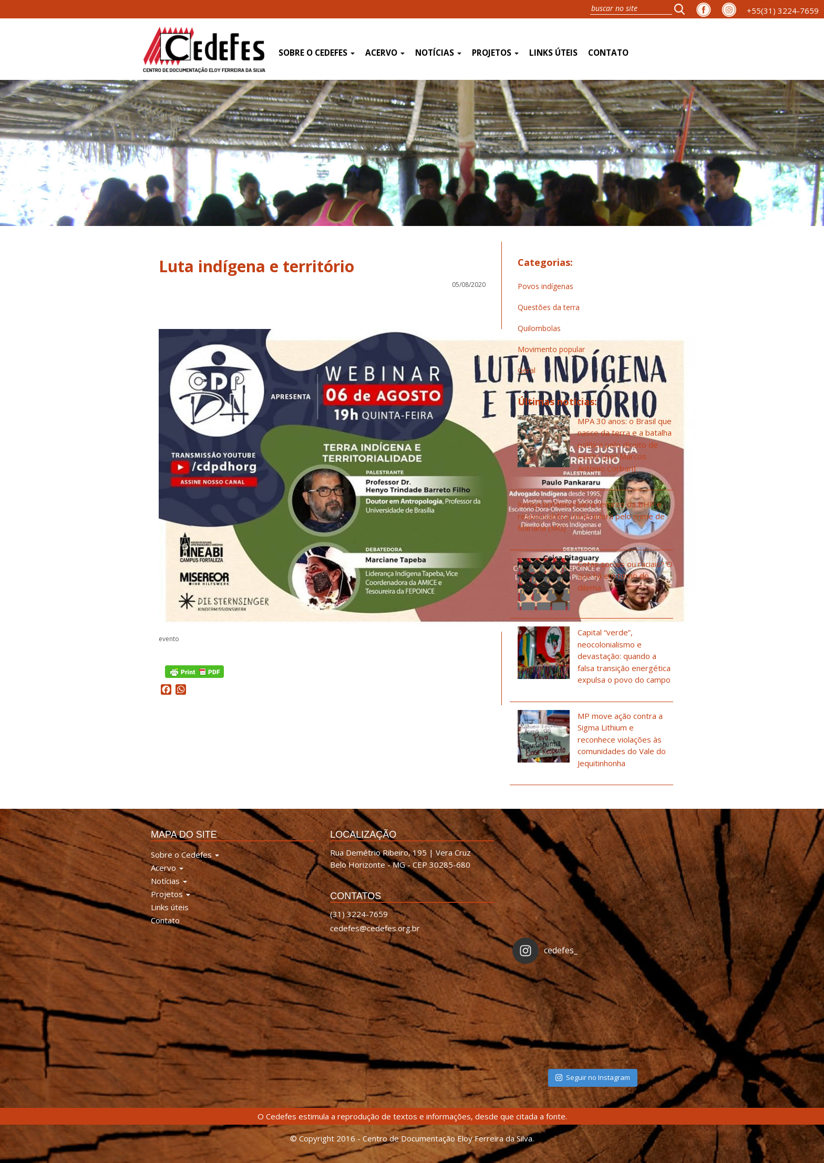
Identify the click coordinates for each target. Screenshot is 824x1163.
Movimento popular (551, 349)
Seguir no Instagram (592, 1077)
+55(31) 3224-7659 (783, 10)
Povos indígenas (545, 286)
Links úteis (553, 52)
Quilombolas (539, 328)
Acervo (385, 52)
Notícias (438, 52)
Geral (526, 370)
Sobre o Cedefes (317, 52)
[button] (682, 9)
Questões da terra (549, 307)
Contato (608, 52)
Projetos (495, 52)
